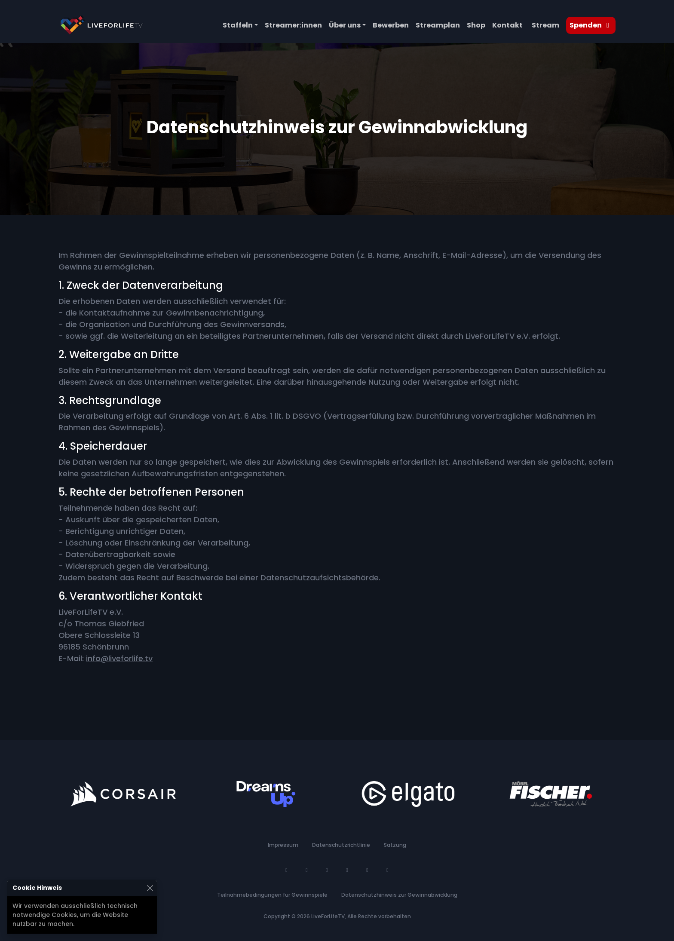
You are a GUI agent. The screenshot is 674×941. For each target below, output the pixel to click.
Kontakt (507, 25)
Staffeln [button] (238, 25)
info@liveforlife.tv (119, 658)
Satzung (395, 845)
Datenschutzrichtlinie (341, 845)
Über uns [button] (345, 25)
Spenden (591, 25)
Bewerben (391, 25)
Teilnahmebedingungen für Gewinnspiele (272, 894)
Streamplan (438, 25)
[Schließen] (149, 887)
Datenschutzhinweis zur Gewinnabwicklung (399, 894)
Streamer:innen (293, 25)
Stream (545, 25)
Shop (476, 25)
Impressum (283, 845)
